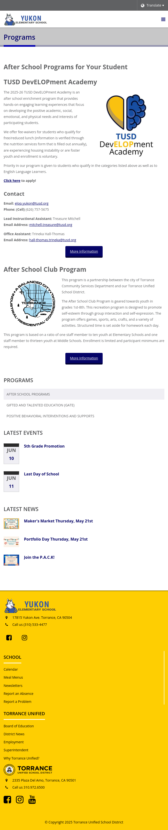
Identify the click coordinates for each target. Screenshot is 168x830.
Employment (14, 742)
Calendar (11, 669)
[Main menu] (163, 19)
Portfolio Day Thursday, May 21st (56, 539)
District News (14, 734)
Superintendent (16, 750)
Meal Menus (13, 677)
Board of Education (19, 726)
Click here (12, 180)
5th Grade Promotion (44, 446)
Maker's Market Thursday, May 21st (58, 521)
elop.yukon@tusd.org (31, 203)
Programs (18, 380)
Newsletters (13, 685)
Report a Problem (17, 701)
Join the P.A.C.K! (39, 557)
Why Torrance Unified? (21, 758)
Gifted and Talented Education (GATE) (41, 405)
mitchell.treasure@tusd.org (50, 224)
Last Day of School (41, 474)
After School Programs (28, 394)
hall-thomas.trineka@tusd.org (52, 240)
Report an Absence (18, 693)
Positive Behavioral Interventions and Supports (50, 416)
